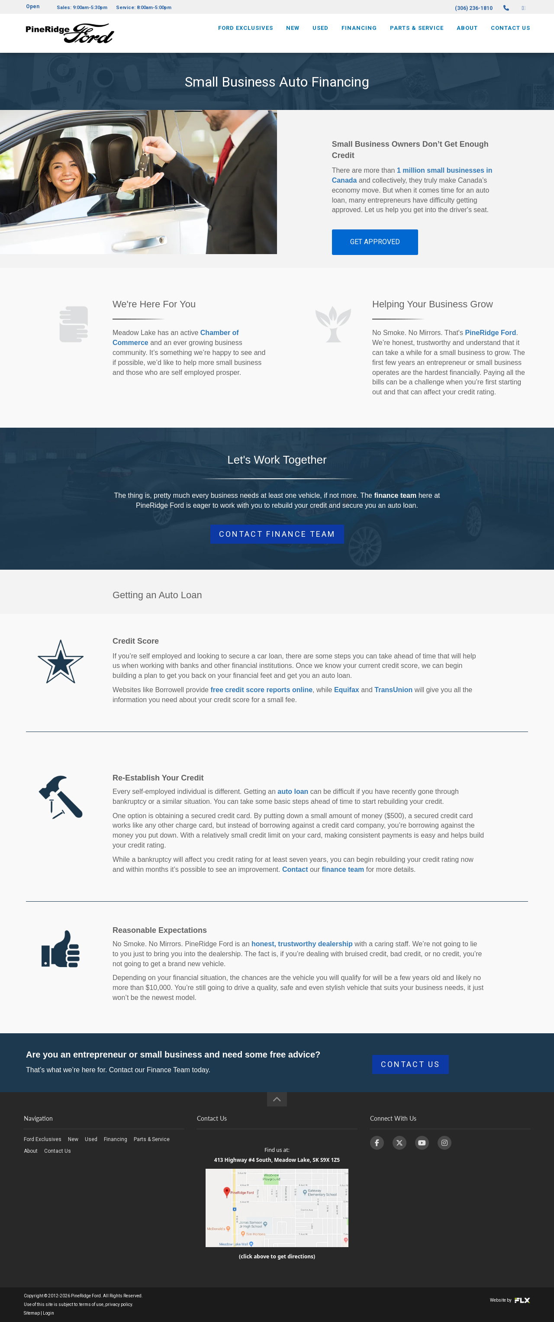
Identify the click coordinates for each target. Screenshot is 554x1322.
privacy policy (118, 1304)
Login (48, 1313)
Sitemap (32, 1313)
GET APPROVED (375, 242)
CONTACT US (410, 1064)
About (467, 33)
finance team (343, 869)
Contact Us (510, 33)
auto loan (292, 791)
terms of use (91, 1304)
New (293, 33)
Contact (295, 869)
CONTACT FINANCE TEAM (277, 533)
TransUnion (393, 689)
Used (320, 33)
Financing (359, 33)
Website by (510, 1300)
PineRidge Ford (490, 332)
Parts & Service (417, 33)
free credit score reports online (261, 689)
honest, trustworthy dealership (302, 944)
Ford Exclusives (245, 33)
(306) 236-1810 (474, 8)
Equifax (346, 689)
